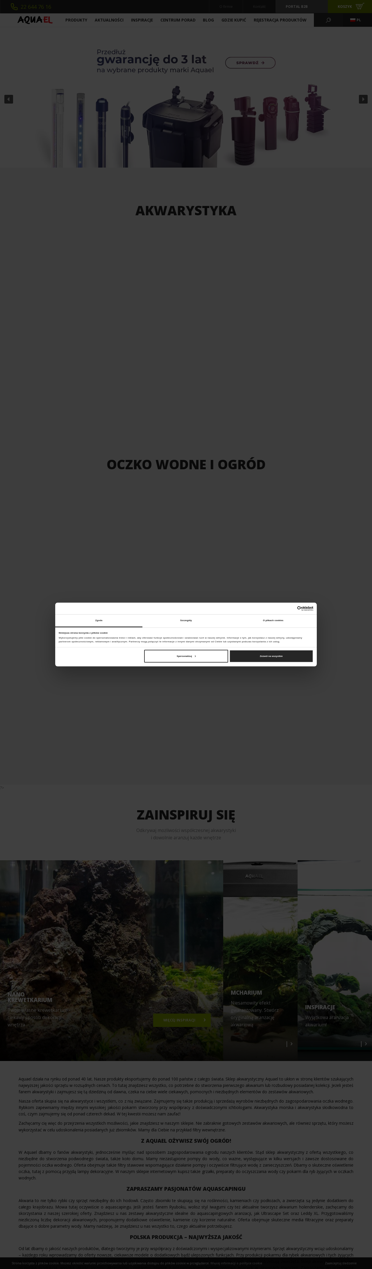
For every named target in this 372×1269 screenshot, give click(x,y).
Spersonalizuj (186, 656)
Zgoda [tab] (99, 620)
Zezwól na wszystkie (271, 656)
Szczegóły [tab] (186, 620)
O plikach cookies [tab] (273, 620)
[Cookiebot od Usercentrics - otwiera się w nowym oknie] (287, 608)
